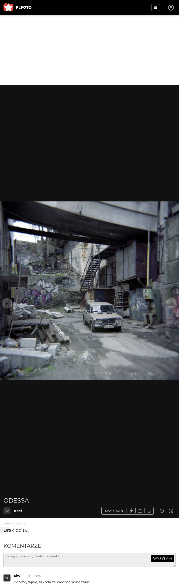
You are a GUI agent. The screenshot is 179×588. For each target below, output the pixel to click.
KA (7, 511)
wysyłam (162, 558)
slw (17, 577)
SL (7, 580)
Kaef (18, 511)
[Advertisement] (89, 50)
